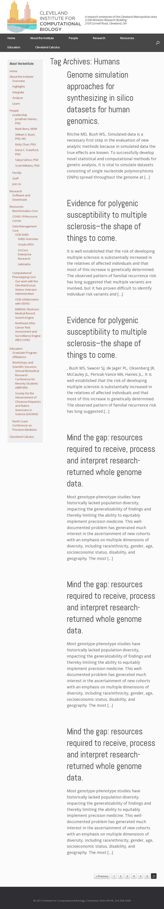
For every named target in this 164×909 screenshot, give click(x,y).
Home (11, 38)
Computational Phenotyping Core (24, 275)
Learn (16, 103)
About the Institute (42, 38)
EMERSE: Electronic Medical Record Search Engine (27, 313)
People (73, 38)
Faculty (16, 172)
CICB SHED (22, 234)
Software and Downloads (21, 197)
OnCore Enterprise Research (24, 254)
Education (13, 47)
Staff (15, 178)
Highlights (18, 86)
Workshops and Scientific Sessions (24, 365)
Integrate (18, 92)
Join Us (16, 184)
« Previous (102, 876)
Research (99, 38)
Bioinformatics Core (25, 211)
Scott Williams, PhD (27, 165)
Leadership (19, 115)
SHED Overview (28, 239)
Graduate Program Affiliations (24, 355)
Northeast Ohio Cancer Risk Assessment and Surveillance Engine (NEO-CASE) (28, 331)
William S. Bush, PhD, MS (25, 137)
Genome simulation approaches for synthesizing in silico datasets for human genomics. (100, 97)
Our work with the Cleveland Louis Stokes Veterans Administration (26, 287)
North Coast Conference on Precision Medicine (24, 425)
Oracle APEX (26, 244)
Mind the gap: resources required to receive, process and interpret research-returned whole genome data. (111, 460)
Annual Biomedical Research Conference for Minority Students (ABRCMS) (27, 379)
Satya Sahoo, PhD (26, 160)
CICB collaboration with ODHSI (27, 301)
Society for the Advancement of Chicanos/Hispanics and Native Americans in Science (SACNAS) (28, 403)
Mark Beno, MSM (26, 129)
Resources (127, 38)
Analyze (17, 98)
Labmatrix (24, 264)
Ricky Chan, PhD (25, 144)
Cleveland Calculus (47, 47)
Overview (18, 81)
